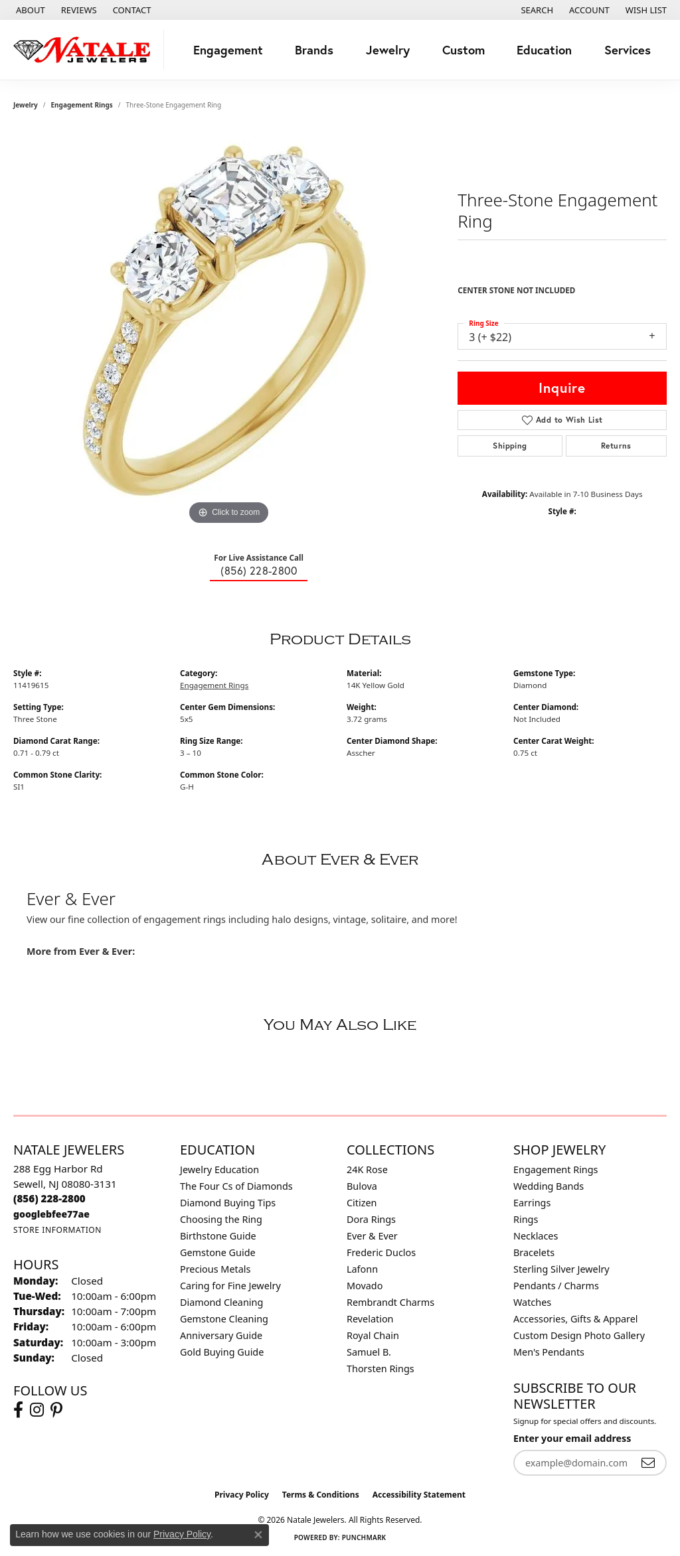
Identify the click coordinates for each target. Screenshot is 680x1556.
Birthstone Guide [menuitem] (218, 1236)
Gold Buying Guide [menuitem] (222, 1352)
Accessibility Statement (419, 1494)
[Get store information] (57, 1230)
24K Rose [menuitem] (367, 1169)
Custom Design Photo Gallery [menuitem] (579, 1335)
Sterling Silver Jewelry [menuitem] (561, 1269)
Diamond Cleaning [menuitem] (221, 1302)
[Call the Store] (49, 1198)
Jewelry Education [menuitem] (219, 1169)
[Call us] (51, 1214)
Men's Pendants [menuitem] (548, 1352)
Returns (616, 446)
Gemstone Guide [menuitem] (218, 1252)
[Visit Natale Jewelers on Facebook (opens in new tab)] (18, 1410)
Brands (314, 50)
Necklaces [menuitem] (535, 1236)
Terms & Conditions (320, 1494)
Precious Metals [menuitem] (215, 1269)
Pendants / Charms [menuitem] (556, 1285)
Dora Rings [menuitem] (371, 1219)
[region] (229, 329)
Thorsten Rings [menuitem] (380, 1368)
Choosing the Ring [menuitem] (221, 1219)
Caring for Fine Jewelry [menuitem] (230, 1285)
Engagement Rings (82, 104)
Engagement (228, 50)
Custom (463, 50)
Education (544, 50)
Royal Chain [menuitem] (373, 1335)
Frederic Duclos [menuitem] (381, 1252)
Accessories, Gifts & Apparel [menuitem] (575, 1318)
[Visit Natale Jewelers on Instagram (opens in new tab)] (37, 1410)
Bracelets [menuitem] (533, 1252)
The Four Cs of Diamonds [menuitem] (236, 1186)
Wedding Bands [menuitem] (548, 1186)
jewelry (25, 104)
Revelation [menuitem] (370, 1318)
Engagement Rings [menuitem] (555, 1169)
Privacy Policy (241, 1494)
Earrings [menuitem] (532, 1202)
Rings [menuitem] (525, 1219)
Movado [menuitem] (364, 1285)
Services (627, 50)
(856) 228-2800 (258, 570)
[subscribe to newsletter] (648, 1462)
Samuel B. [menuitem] (369, 1352)
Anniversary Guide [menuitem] (221, 1335)
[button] (535, 10)
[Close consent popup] (258, 1535)
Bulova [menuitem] (362, 1186)
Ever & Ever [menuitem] (372, 1236)
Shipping (510, 446)
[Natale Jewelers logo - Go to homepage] (85, 50)
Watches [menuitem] (532, 1302)
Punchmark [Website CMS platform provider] (364, 1537)
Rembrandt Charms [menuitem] (390, 1302)
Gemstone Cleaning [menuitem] (224, 1318)
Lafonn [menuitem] (362, 1269)
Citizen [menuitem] (362, 1202)
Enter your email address (572, 1438)
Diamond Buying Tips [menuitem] (228, 1202)
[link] (29, 10)
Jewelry (388, 50)
